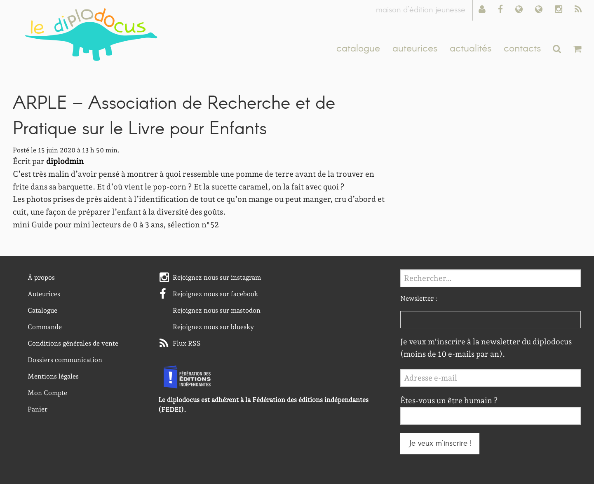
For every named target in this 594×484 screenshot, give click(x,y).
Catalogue (42, 310)
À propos (41, 277)
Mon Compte (47, 393)
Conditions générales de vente (73, 343)
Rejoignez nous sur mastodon (217, 310)
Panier (37, 409)
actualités (470, 48)
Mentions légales (53, 376)
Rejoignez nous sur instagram (217, 277)
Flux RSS (187, 343)
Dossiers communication (65, 360)
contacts (522, 48)
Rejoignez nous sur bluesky (213, 327)
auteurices (414, 48)
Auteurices (44, 294)
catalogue (358, 48)
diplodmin (65, 161)
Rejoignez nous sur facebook (215, 294)
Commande (45, 327)
